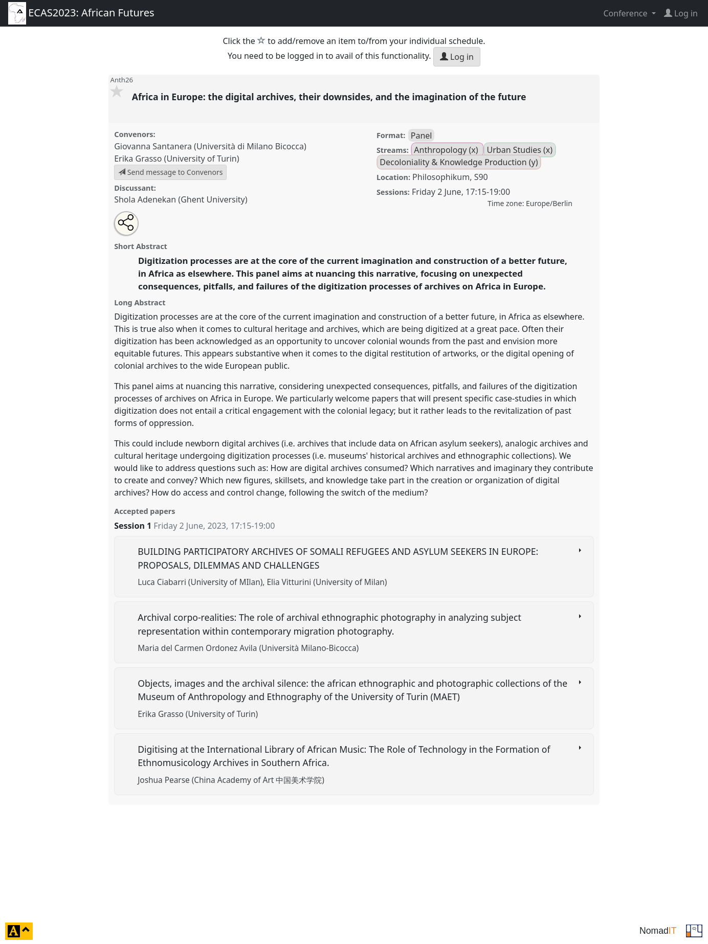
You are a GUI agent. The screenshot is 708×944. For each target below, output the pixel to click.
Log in (457, 56)
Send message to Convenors (170, 172)
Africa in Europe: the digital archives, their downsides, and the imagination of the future (330, 97)
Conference (626, 13)
